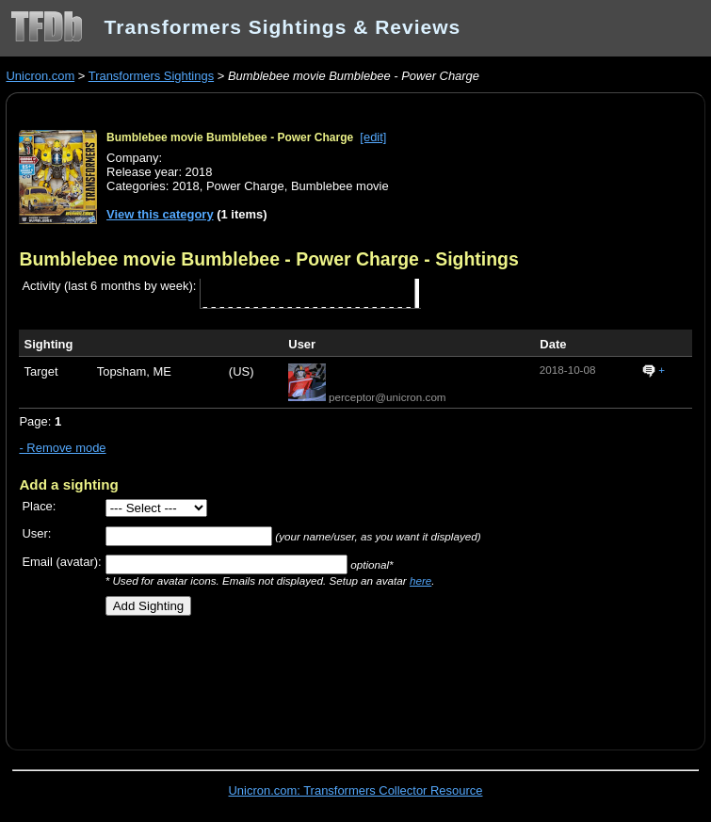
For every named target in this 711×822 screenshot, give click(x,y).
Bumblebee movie (340, 186)
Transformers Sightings (151, 76)
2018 (186, 186)
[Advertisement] (239, 676)
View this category (160, 214)
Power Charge (245, 186)
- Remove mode (62, 448)
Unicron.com (40, 76)
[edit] (373, 137)
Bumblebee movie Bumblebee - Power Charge (229, 137)
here (420, 580)
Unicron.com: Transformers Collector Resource (356, 790)
